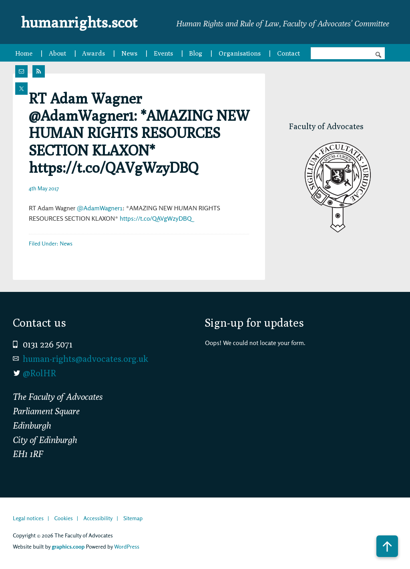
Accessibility (98, 518)
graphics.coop (68, 546)
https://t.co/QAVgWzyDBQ (156, 218)
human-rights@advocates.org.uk (85, 358)
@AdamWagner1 (100, 208)
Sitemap (133, 518)
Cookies (63, 518)
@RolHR (39, 373)
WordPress (126, 546)
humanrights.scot (84, 21)
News (66, 243)
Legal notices (28, 518)
